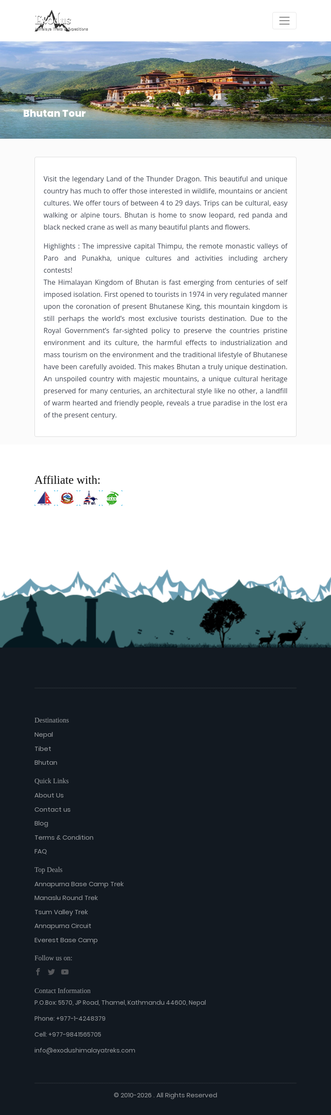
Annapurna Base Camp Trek (79, 883)
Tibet (42, 748)
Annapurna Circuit (62, 925)
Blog (41, 823)
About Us (49, 795)
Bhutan (45, 762)
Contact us (52, 809)
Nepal (43, 734)
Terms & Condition (64, 837)
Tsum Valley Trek (61, 911)
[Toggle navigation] (284, 20)
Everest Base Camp (66, 939)
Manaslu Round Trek (66, 897)
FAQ (40, 851)
